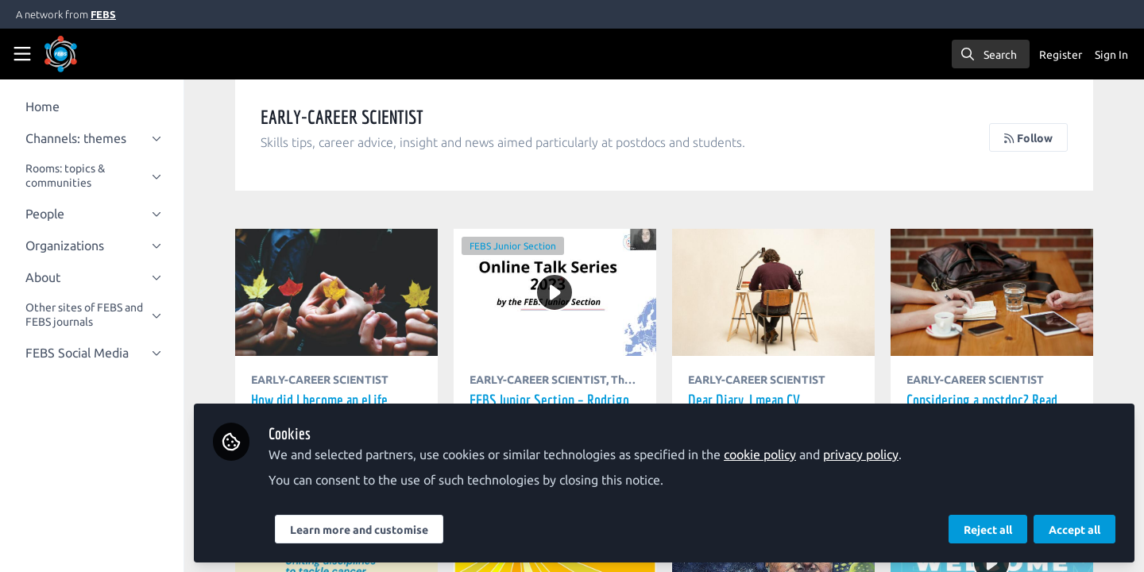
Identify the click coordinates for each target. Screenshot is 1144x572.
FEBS (103, 14)
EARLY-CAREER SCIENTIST (339, 379)
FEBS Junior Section (527, 246)
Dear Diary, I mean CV (780, 292)
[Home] (82, 54)
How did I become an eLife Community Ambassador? (353, 292)
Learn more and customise (378, 530)
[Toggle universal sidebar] (22, 54)
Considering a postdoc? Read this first (994, 292)
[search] (991, 54)
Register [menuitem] (1060, 54)
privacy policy (880, 454)
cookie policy (779, 454)
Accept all (1074, 530)
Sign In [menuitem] (1111, 54)
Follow (1029, 138)
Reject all (988, 530)
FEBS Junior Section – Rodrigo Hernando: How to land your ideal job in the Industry (527, 271)
